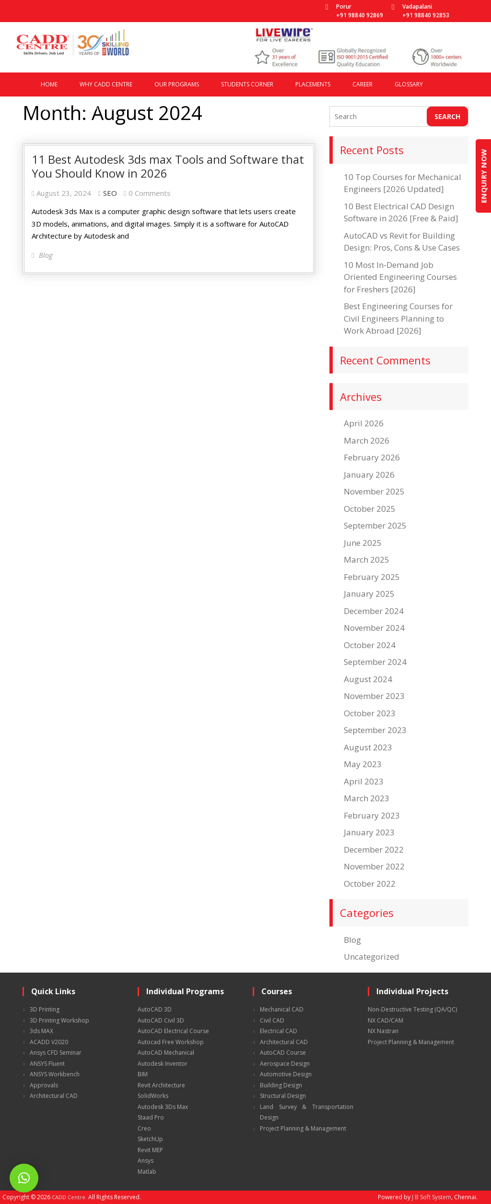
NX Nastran (383, 1031)
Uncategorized (371, 956)
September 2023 (375, 729)
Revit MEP (150, 1150)
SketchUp (150, 1139)
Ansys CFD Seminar (56, 1052)
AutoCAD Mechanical (166, 1052)
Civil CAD (272, 1020)
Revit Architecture (161, 1085)
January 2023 (369, 832)
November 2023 (374, 695)
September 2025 (375, 525)
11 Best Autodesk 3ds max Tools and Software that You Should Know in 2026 (168, 166)
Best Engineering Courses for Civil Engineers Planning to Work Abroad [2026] (398, 318)
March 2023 (366, 798)
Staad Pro (151, 1117)
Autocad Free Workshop (171, 1042)
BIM (143, 1074)
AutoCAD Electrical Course (173, 1031)
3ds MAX (41, 1031)
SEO (110, 193)
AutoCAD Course (283, 1052)
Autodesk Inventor (162, 1064)
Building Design (281, 1085)
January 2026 (369, 474)
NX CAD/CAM (385, 1020)
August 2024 (368, 679)
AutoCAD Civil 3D (161, 1020)
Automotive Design (286, 1074)
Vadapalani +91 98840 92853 (425, 10)
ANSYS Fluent (47, 1064)
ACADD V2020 (49, 1042)
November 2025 (374, 491)
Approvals (44, 1085)
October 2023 (370, 713)
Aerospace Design (285, 1064)
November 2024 (374, 627)
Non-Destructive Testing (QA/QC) (412, 1009)
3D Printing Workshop (59, 1020)
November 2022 (374, 866)
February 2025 (372, 576)
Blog (352, 939)
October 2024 (370, 644)
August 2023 (368, 747)
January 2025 (369, 593)
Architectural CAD (54, 1096)
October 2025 (370, 508)
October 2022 (370, 883)
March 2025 (366, 559)
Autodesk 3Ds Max (163, 1107)
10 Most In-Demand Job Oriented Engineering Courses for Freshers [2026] (400, 277)
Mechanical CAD (282, 1009)
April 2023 (364, 781)
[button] (24, 1178)
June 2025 (363, 542)
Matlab (147, 1172)
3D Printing (44, 1009)
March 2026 (366, 440)
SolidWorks (153, 1096)
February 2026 (372, 457)
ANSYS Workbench (55, 1074)
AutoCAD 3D (155, 1009)
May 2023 (363, 764)
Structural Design (283, 1096)
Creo (144, 1128)
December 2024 (374, 610)
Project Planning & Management (303, 1128)
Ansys (145, 1160)
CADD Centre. (69, 1197)
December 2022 (374, 849)
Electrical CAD (278, 1031)
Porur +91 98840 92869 (359, 10)
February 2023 (372, 815)
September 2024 (375, 661)
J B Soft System (431, 1197)
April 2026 (364, 423)
